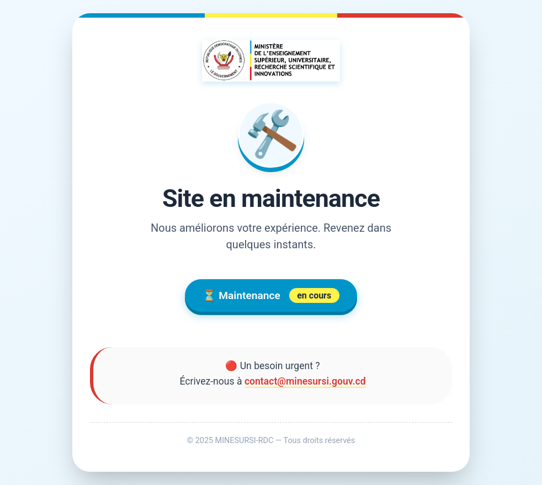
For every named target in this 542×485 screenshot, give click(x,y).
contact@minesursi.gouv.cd (305, 381)
